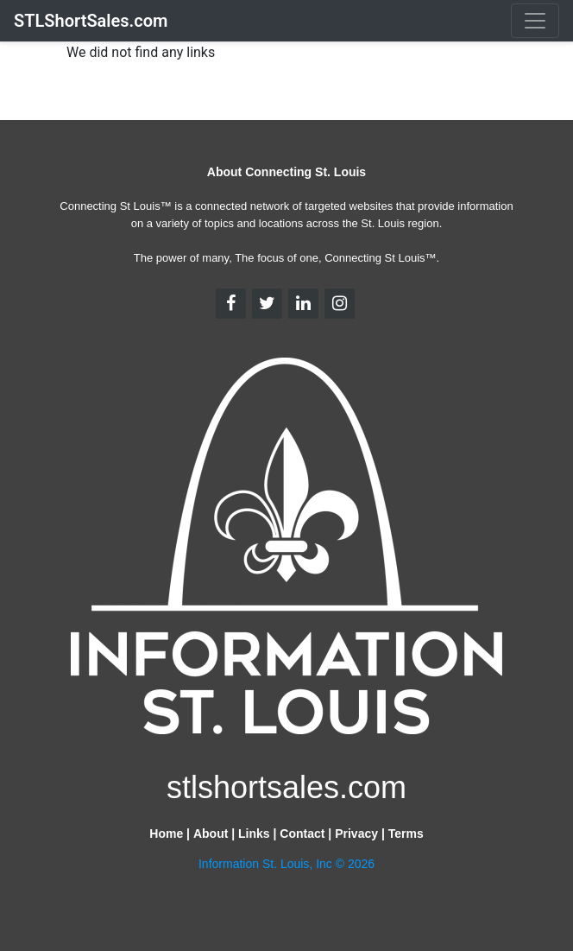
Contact (302, 833)
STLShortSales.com (90, 20)
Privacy (356, 833)
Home (166, 833)
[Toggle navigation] (535, 20)
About (210, 833)
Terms (406, 833)
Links (254, 833)
